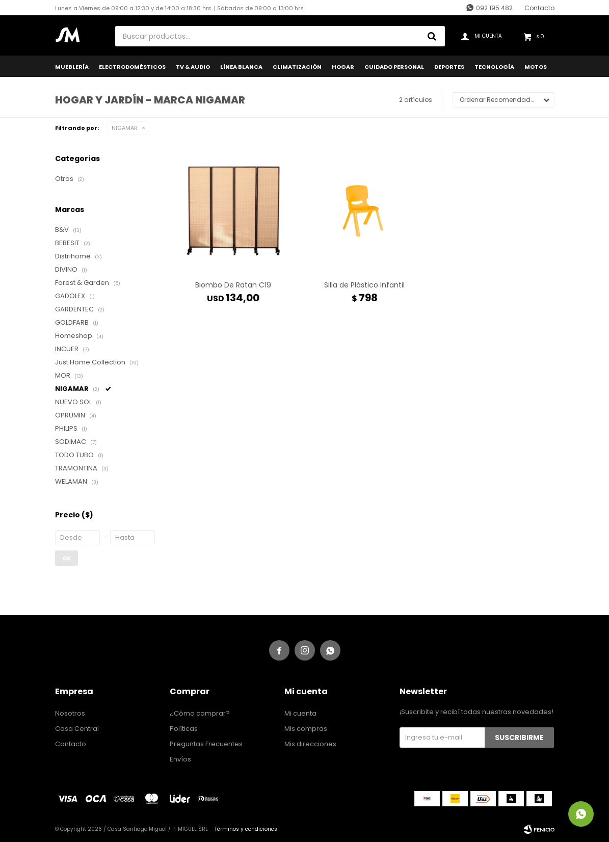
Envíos (180, 759)
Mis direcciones (310, 744)
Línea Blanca (241, 67)
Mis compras (305, 728)
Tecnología (494, 67)
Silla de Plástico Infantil (364, 285)
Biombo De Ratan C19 (233, 285)
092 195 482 (494, 8)
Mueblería (72, 67)
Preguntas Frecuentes (206, 744)
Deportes (449, 67)
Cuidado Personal (394, 67)
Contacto (539, 8)
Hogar (343, 67)
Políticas (184, 728)
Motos (535, 67)
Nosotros (70, 713)
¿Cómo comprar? (200, 713)
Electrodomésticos (132, 67)
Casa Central (77, 728)
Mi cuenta (300, 713)
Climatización (297, 67)
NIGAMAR (125, 128)
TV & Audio (193, 67)
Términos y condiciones (246, 829)
